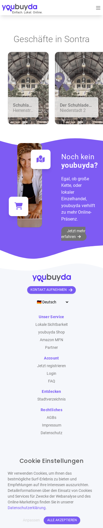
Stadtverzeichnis (51, 399)
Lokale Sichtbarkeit (51, 324)
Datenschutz (51, 433)
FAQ (51, 381)
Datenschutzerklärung (27, 508)
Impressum (51, 425)
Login (51, 373)
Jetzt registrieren (51, 366)
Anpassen (31, 520)
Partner (51, 347)
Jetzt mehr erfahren (73, 234)
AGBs (51, 417)
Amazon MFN (51, 340)
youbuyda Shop (51, 332)
